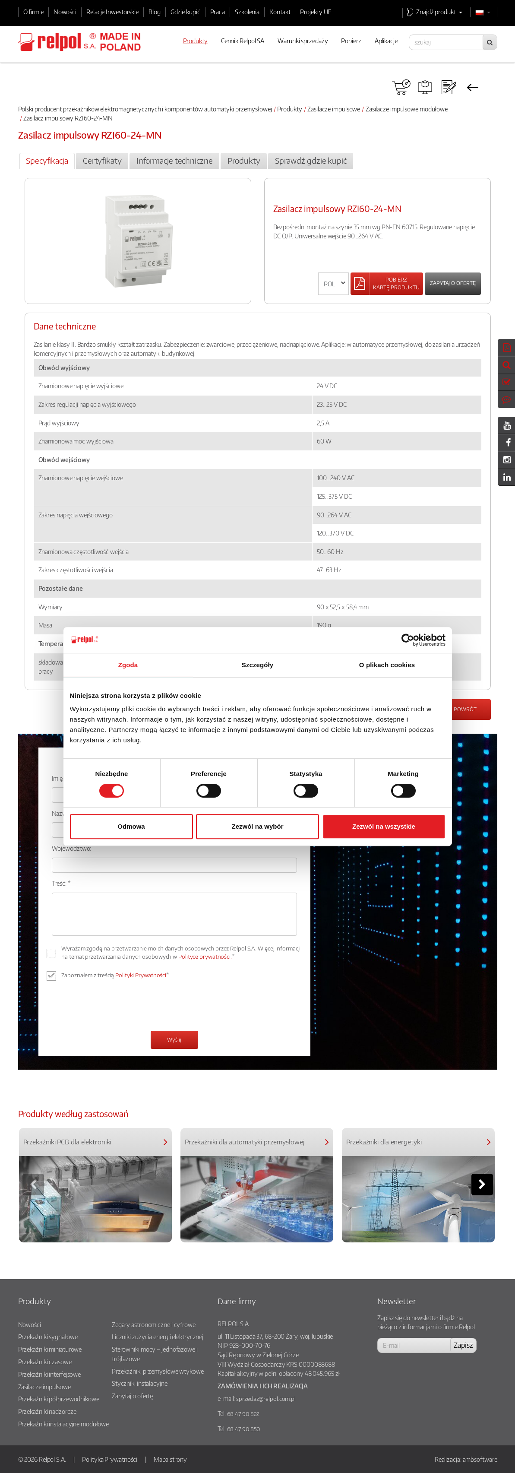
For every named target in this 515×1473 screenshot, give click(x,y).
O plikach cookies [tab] (387, 664)
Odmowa (131, 826)
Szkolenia (247, 12)
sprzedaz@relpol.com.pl (266, 1398)
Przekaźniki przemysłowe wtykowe (158, 1371)
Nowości (65, 12)
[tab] (47, 161)
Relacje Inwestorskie (112, 12)
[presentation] (117, 1007)
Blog (154, 12)
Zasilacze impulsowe (333, 109)
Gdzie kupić (185, 12)
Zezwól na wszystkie (383, 826)
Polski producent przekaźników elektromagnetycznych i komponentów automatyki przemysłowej (145, 109)
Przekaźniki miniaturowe (50, 1349)
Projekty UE (315, 12)
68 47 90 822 (243, 1413)
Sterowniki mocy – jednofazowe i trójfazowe (155, 1353)
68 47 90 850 (243, 1428)
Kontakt (279, 12)
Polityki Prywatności (140, 975)
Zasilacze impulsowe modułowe (407, 109)
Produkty (289, 109)
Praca (217, 12)
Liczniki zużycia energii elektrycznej (157, 1336)
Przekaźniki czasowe (45, 1361)
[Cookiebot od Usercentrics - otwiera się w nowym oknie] (407, 640)
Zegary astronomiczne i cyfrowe (154, 1324)
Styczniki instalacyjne (139, 1383)
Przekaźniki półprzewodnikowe (58, 1399)
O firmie (33, 12)
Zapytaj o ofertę (452, 283)
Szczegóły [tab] (257, 664)
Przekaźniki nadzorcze (47, 1411)
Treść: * (61, 883)
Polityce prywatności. (205, 956)
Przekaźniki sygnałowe (48, 1336)
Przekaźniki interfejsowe (49, 1374)
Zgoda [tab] (128, 664)
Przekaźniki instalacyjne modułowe (63, 1424)
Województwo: (72, 848)
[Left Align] (387, 283)
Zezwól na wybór (257, 826)
